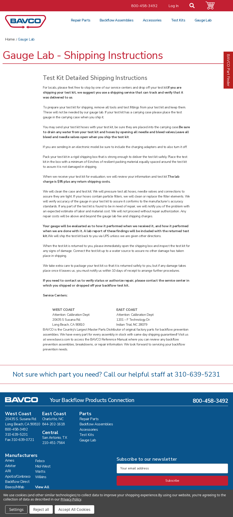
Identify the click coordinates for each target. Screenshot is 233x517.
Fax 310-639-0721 (19, 439)
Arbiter (10, 465)
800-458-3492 (144, 5)
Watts (40, 471)
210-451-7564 (53, 442)
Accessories (152, 20)
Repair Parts (80, 20)
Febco (40, 460)
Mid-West (43, 466)
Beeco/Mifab (14, 486)
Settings (16, 509)
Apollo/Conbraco (18, 476)
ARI (8, 470)
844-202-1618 (53, 424)
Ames (9, 460)
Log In (173, 5)
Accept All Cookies (74, 509)
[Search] (195, 6)
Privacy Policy (71, 499)
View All (42, 486)
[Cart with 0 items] (213, 5)
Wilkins (40, 476)
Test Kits (178, 20)
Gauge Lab (203, 20)
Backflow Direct (17, 481)
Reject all (41, 509)
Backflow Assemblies (116, 20)
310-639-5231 (197, 374)
